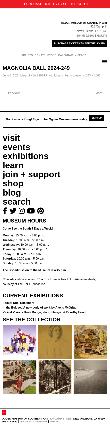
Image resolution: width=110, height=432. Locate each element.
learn (13, 165)
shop (13, 183)
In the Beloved (39, 307)
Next (100, 93)
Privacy (55, 421)
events (16, 147)
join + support (32, 174)
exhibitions (26, 156)
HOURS (102, 35)
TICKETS (27, 55)
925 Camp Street (60, 418)
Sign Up (97, 117)
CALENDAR (65, 55)
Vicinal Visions (44, 312)
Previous (12, 93)
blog (12, 192)
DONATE (40, 55)
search (17, 201)
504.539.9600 (85, 35)
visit (11, 138)
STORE (51, 55)
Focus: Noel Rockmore (18, 302)
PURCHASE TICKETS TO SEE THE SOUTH (79, 43)
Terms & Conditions (33, 421)
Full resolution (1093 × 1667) (83, 75)
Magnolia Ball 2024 (41, 75)
